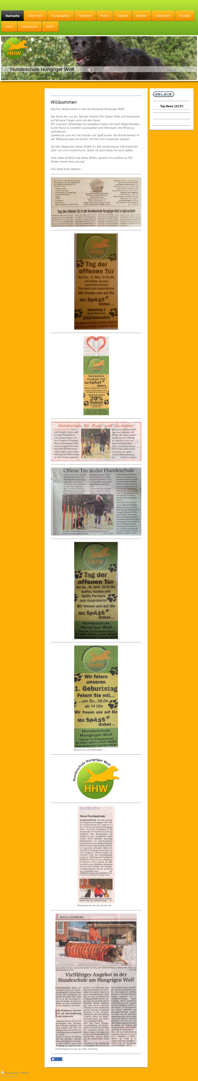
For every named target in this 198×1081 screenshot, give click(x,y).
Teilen (56, 1059)
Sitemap (24, 1072)
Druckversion (10, 1072)
